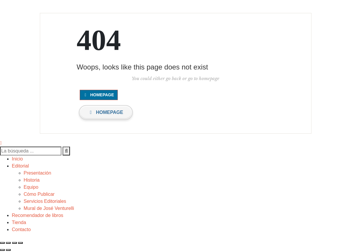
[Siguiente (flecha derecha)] (8, 250)
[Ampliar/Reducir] (20, 243)
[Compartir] (8, 243)
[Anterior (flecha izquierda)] (2, 250)
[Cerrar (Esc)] (2, 243)
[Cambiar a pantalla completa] (14, 243)
